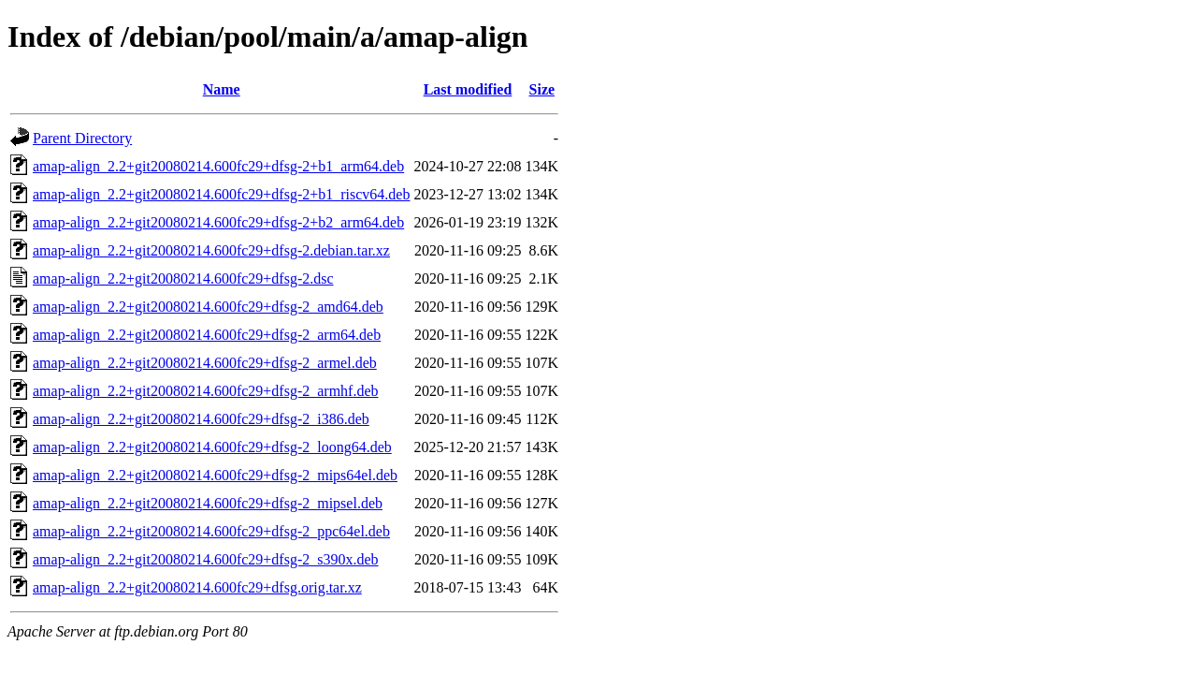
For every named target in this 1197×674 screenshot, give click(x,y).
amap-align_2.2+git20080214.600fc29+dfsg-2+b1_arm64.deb (218, 166)
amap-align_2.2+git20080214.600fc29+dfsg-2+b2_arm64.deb (218, 222)
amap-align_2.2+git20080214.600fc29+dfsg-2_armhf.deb (206, 391)
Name (221, 89)
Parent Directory (82, 138)
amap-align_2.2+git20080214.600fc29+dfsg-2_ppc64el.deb (211, 531)
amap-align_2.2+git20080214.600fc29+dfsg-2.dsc (183, 278)
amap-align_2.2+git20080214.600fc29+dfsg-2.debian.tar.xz (211, 250)
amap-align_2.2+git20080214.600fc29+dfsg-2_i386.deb (201, 419)
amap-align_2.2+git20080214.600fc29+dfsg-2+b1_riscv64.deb (221, 194)
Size (542, 89)
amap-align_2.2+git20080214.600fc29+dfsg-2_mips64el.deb (215, 475)
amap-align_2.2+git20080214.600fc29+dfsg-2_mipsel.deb (207, 503)
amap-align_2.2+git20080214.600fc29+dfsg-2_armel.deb (205, 363)
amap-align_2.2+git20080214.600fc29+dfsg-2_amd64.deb (208, 307)
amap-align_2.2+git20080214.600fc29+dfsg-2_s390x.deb (206, 559)
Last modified (468, 89)
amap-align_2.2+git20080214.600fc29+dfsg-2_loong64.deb (212, 447)
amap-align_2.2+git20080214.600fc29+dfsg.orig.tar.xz (197, 587)
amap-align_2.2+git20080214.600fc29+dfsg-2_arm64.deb (207, 335)
